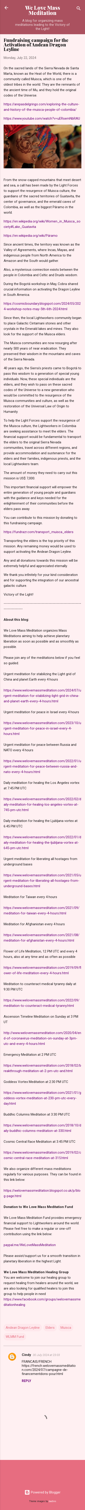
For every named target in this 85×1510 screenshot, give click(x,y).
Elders (50, 1328)
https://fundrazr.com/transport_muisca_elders (38, 532)
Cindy (26, 1355)
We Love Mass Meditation (42, 10)
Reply (26, 1381)
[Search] (78, 9)
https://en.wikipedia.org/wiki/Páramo (31, 236)
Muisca (66, 1328)
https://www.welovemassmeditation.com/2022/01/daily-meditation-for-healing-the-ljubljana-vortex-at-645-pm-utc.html (42, 842)
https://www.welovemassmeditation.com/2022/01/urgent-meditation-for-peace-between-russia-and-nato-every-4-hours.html (42, 766)
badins (52, 1501)
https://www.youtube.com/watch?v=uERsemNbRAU (42, 118)
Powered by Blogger (42, 1492)
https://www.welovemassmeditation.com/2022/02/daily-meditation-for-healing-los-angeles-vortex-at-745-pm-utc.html (42, 804)
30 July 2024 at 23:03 (46, 1355)
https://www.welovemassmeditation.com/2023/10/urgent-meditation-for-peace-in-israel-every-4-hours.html (42, 728)
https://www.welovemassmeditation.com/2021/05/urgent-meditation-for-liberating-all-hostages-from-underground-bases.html (42, 880)
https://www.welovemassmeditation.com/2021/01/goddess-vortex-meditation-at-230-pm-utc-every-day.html (42, 1098)
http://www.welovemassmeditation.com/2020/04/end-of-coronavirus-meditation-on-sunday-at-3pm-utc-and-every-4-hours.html (42, 1038)
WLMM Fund (15, 1337)
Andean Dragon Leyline (23, 1328)
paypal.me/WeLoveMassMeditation (30, 1245)
